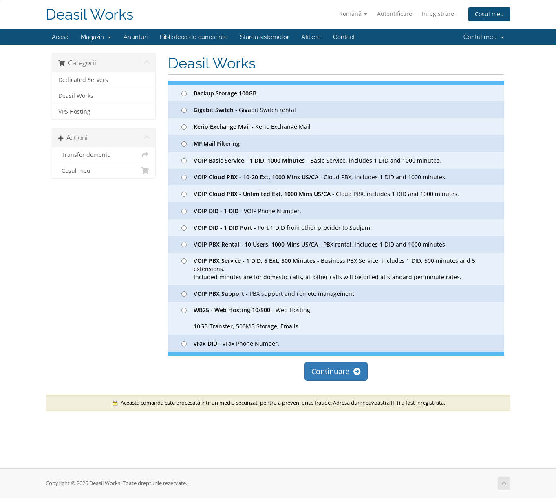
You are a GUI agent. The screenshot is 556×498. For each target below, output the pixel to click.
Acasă (60, 37)
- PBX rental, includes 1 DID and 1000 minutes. (314, 244)
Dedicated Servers (83, 80)
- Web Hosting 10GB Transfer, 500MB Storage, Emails (245, 318)
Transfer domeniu (103, 155)
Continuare (336, 371)
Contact (344, 37)
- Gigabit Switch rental (238, 110)
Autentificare (394, 14)
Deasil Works (89, 14)
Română (353, 14)
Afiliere (311, 37)
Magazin (96, 37)
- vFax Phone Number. (230, 343)
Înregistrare (438, 14)
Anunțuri (136, 37)
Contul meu (483, 37)
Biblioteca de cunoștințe (194, 37)
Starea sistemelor (264, 37)
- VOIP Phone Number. (241, 211)
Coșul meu (489, 14)
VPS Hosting (74, 111)
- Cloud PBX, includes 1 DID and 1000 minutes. (314, 177)
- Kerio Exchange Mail (246, 126)
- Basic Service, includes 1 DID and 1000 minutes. (311, 160)
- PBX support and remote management (267, 293)
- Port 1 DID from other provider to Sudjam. (276, 227)
